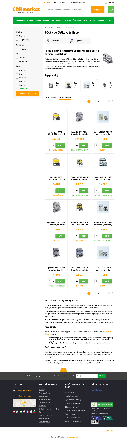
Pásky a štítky (60, 27)
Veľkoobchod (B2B (45, 399)
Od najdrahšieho (50, 97)
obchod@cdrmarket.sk (81, 2)
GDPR (40, 412)
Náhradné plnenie (44, 422)
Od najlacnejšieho (65, 97)
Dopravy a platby (44, 396)
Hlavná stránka (49, 27)
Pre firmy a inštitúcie (45, 415)
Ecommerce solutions (99, 431)
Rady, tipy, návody (44, 393)
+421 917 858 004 (45, 2)
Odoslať (101, 376)
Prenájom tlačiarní (44, 418)
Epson (68, 27)
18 (109, 101)
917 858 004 (22, 390)
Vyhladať (97, 10)
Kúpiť (60, 145)
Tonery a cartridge (72, 437)
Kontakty (42, 390)
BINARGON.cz (110, 431)
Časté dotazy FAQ (44, 403)
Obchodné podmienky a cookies (49, 409)
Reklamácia (42, 406)
